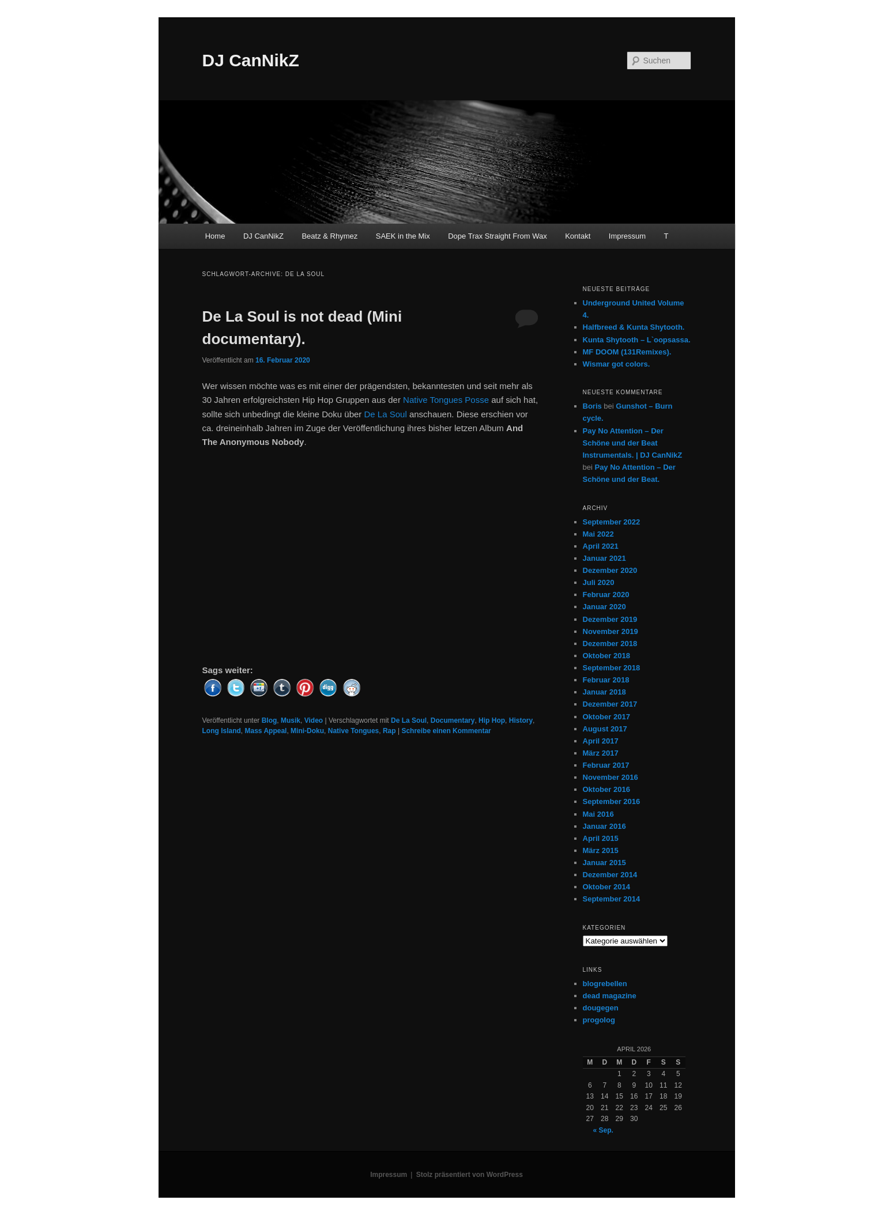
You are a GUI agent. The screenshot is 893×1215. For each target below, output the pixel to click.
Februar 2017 (606, 765)
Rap (389, 731)
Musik (290, 720)
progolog (599, 1020)
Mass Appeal (266, 731)
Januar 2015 (604, 862)
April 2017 (601, 741)
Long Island (221, 731)
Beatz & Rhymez (329, 236)
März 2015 (601, 850)
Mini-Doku (307, 731)
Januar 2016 (604, 826)
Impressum (627, 236)
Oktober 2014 (606, 886)
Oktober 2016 (606, 789)
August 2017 (605, 729)
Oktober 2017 (606, 716)
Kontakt (577, 236)
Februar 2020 (606, 594)
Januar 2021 (604, 558)
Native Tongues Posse (446, 400)
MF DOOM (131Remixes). (627, 352)
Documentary (453, 720)
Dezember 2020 (610, 570)
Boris (592, 406)
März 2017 (601, 753)
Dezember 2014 (610, 874)
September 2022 (611, 522)
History (521, 720)
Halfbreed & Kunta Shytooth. (634, 327)
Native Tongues (353, 731)
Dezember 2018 (610, 643)
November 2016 (610, 777)
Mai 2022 (598, 534)
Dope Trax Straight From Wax (497, 236)
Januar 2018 (604, 692)
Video (313, 720)
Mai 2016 (598, 814)
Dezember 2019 (610, 619)
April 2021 (601, 546)
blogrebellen (605, 983)
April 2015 (601, 838)
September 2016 (611, 801)
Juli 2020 (599, 582)
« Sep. (603, 1130)
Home (215, 236)
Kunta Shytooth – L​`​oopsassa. (637, 339)
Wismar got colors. (616, 364)
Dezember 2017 (610, 704)
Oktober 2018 (606, 655)
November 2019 (610, 631)
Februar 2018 (606, 680)
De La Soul (385, 414)
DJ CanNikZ (250, 60)
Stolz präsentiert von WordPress (469, 1175)
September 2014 (611, 899)
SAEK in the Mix (403, 236)
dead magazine (609, 995)
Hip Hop (491, 720)
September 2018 (611, 667)
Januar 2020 (604, 606)
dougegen (601, 1007)
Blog (269, 720)
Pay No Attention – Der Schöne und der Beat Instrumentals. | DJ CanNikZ (633, 443)
